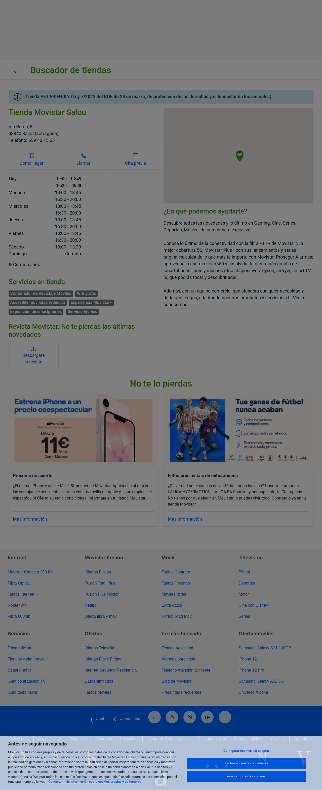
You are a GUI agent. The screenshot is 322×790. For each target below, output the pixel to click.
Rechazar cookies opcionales (246, 763)
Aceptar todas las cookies (246, 776)
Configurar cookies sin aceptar (246, 751)
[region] (161, 763)
